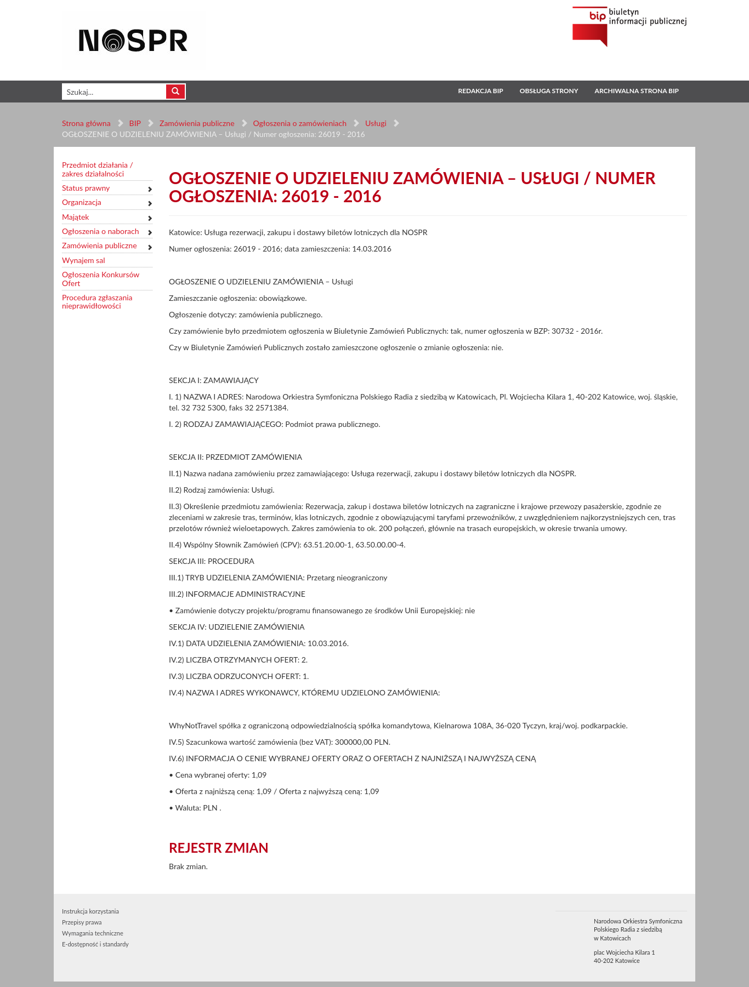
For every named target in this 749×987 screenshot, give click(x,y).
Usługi (376, 123)
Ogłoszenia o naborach (100, 231)
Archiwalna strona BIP (637, 91)
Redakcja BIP (480, 91)
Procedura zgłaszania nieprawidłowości (97, 301)
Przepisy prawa (81, 922)
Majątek (75, 217)
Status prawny (86, 188)
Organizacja (81, 202)
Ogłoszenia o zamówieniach (299, 123)
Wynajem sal (83, 260)
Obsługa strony (549, 91)
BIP (135, 123)
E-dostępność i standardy (95, 944)
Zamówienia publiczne (197, 123)
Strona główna (86, 123)
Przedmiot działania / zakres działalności (97, 169)
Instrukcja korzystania (90, 911)
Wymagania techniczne (92, 933)
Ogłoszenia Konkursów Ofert (100, 278)
